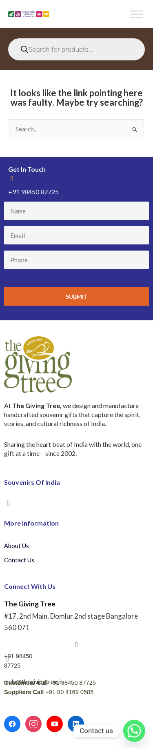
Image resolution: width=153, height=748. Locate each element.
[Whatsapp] (134, 731)
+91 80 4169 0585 (69, 692)
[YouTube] (55, 724)
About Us (16, 545)
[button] (8, 503)
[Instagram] (33, 724)
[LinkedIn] (76, 724)
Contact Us (19, 560)
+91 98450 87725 (72, 682)
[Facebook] (12, 724)
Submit (77, 296)
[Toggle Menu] (136, 14)
